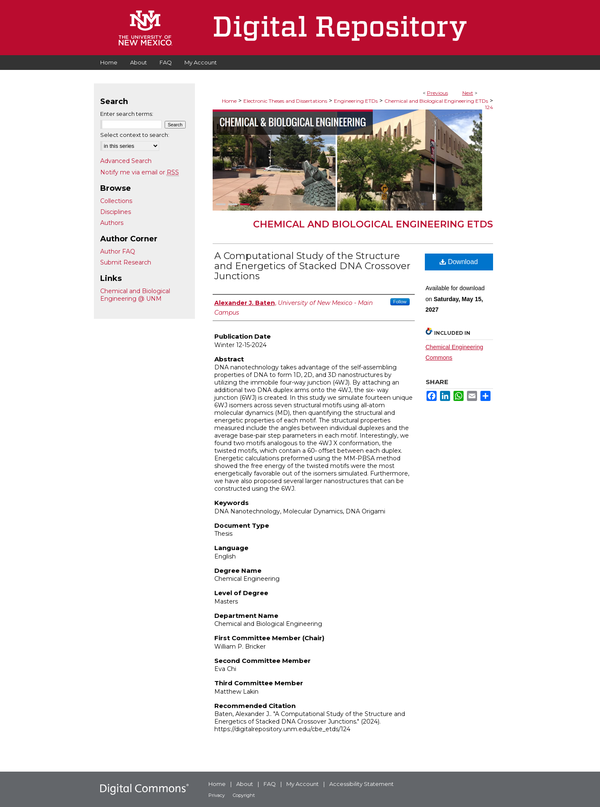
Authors (111, 223)
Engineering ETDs (356, 101)
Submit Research (125, 262)
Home (229, 101)
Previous (437, 93)
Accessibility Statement (361, 783)
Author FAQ (117, 251)
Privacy (216, 795)
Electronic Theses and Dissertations (285, 101)
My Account (302, 783)
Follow (400, 301)
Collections (116, 201)
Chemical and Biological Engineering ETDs (436, 101)
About (244, 783)
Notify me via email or (139, 172)
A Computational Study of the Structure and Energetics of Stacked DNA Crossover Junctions (312, 266)
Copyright (244, 795)
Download (459, 261)
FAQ (270, 783)
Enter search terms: (126, 113)
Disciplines (115, 212)
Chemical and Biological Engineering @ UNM (135, 294)
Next (467, 93)
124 (489, 107)
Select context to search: (134, 134)
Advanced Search (126, 161)
